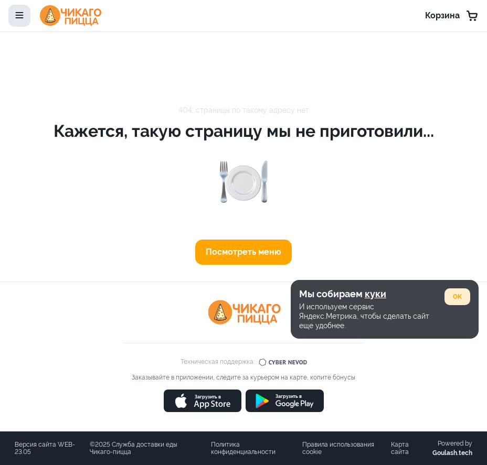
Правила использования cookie (338, 448)
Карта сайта (400, 448)
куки (375, 293)
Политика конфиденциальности (243, 448)
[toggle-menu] (19, 16)
